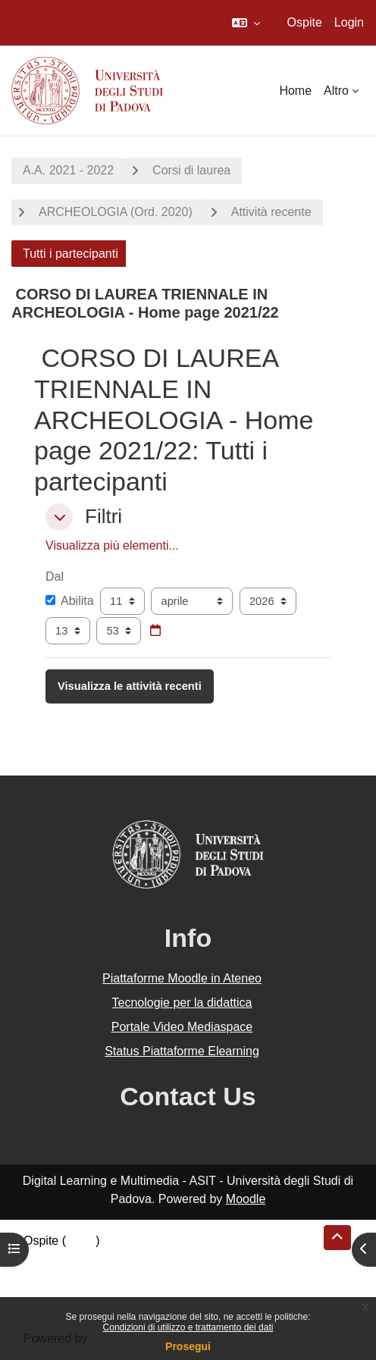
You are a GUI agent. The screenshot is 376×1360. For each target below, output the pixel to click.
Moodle (245, 1198)
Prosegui (188, 1346)
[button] (246, 22)
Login (349, 22)
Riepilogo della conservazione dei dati (125, 1258)
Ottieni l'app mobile (75, 1295)
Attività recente (271, 211)
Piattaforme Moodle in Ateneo (182, 978)
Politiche (46, 1277)
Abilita (69, 600)
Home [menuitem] (295, 90)
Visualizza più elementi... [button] (112, 545)
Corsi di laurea (191, 170)
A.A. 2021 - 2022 (68, 170)
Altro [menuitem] (336, 90)
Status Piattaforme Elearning (182, 1051)
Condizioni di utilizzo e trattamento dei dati (188, 1327)
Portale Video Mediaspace (182, 1026)
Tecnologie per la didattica (181, 1002)
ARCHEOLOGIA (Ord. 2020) (116, 211)
